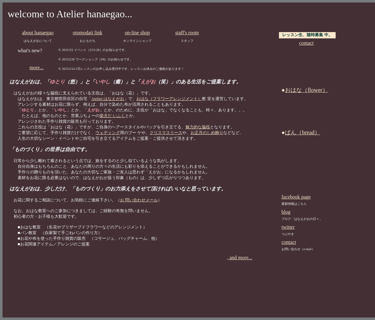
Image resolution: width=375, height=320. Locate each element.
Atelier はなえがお (107, 98)
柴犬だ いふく (112, 115)
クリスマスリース (166, 132)
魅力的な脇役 (197, 127)
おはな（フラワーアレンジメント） (169, 98)
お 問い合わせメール (139, 200)
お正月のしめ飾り (206, 132)
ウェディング (107, 132)
